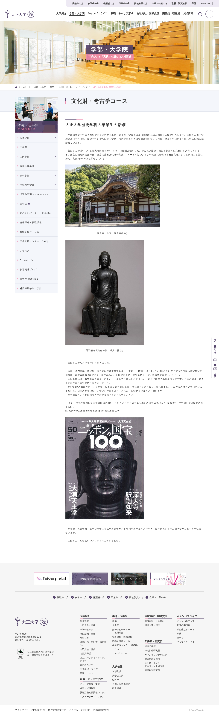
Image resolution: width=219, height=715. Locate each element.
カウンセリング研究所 (156, 654)
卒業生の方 (124, 3)
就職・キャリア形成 (122, 13)
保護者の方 (108, 3)
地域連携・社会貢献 (154, 621)
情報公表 (84, 638)
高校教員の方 (140, 3)
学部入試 (116, 671)
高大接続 (116, 688)
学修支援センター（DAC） (35, 241)
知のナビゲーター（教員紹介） (37, 213)
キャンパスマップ (186, 621)
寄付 (194, 3)
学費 (179, 633)
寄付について (86, 665)
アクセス (73, 710)
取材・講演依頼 (179, 3)
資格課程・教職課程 (31, 222)
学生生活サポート (186, 629)
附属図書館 (150, 646)
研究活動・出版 (87, 633)
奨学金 (180, 638)
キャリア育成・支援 (90, 684)
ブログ (84, 87)
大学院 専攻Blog (29, 279)
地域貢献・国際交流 (147, 13)
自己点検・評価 (87, 649)
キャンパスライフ (98, 13)
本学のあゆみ (86, 629)
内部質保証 (85, 653)
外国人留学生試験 (121, 684)
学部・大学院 (77, 13)
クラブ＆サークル (186, 642)
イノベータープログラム (92, 696)
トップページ (22, 87)
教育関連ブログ (28, 269)
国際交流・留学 (152, 625)
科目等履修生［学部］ (32, 288)
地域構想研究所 (152, 659)
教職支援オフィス (29, 232)
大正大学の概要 (87, 625)
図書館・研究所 (171, 13)
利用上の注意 (38, 710)
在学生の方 (93, 3)
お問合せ (85, 710)
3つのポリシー (28, 260)
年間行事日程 (183, 625)
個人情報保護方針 (57, 710)
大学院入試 (117, 675)
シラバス (25, 251)
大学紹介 (61, 13)
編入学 (115, 680)
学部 (52, 87)
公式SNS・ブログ (89, 669)
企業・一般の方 (159, 3)
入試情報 (188, 13)
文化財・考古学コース (67, 87)
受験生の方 (77, 3)
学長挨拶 (84, 621)
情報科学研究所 (152, 670)
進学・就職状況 (87, 688)
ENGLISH (205, 3)
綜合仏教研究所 (152, 650)
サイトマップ (21, 710)
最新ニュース (86, 673)
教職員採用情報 (101, 710)
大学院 (25, 203)
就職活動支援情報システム (93, 692)
